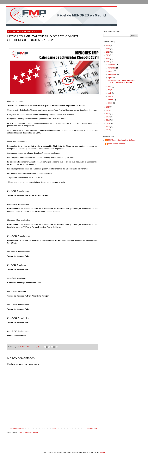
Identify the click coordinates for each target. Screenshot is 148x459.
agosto (110, 78)
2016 (108, 120)
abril (110, 93)
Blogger (102, 452)
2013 (108, 130)
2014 (108, 127)
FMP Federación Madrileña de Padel (121, 140)
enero (110, 103)
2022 (108, 59)
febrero (111, 100)
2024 (108, 52)
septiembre (112, 74)
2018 (108, 114)
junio (110, 87)
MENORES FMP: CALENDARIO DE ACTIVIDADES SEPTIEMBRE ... (121, 81)
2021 (108, 62)
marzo (110, 96)
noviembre (112, 68)
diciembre (112, 65)
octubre (111, 71)
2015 (108, 123)
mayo (110, 90)
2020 (108, 107)
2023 (108, 55)
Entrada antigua (91, 428)
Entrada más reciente (16, 428)
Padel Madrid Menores (116, 144)
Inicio (54, 428)
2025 (108, 49)
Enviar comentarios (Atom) (28, 432)
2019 (108, 110)
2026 (108, 45)
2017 (108, 117)
